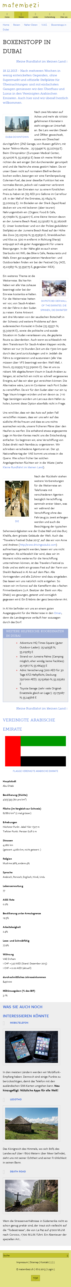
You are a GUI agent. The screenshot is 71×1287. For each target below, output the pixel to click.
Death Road (18, 1171)
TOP (35, 1278)
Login (50, 1269)
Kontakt (45, 1262)
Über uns (63, 15)
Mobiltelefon (19, 1023)
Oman (57, 613)
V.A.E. (44, 25)
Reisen (21, 15)
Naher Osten (30, 25)
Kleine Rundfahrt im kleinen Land (41, 61)
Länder (35, 15)
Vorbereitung (49, 15)
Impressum (22, 1262)
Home (7, 15)
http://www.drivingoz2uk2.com (38, 544)
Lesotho (16, 1099)
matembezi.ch (26, 1269)
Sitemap (34, 1262)
